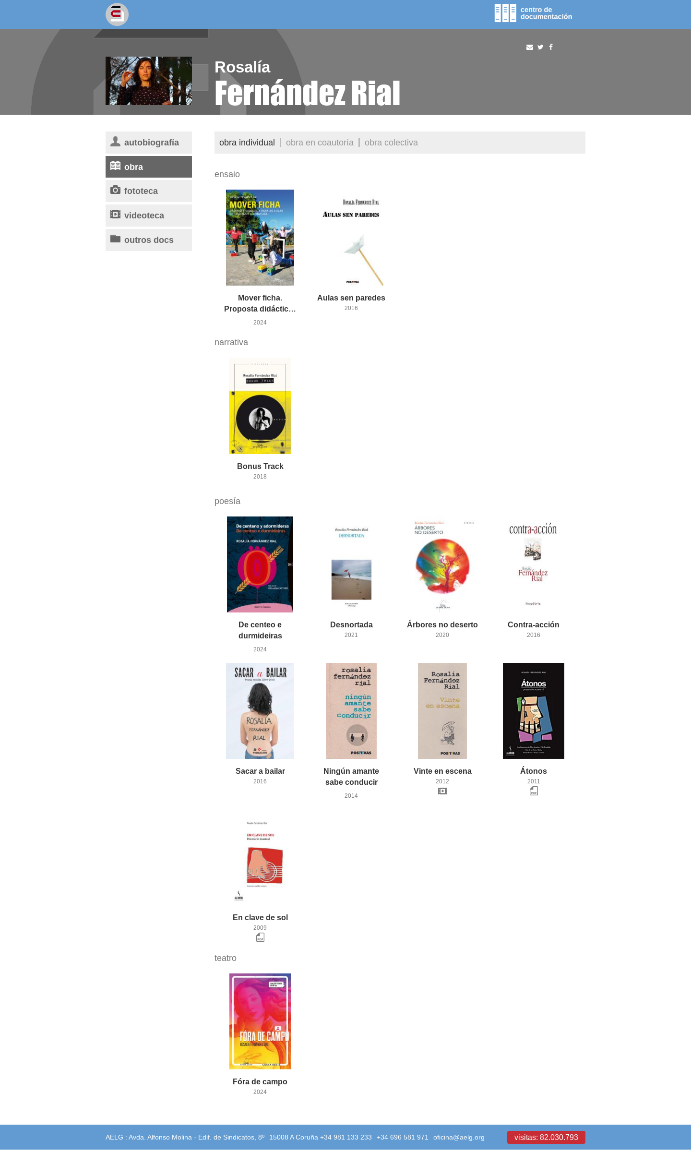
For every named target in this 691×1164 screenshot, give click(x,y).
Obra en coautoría (320, 142)
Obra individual (247, 142)
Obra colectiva (391, 142)
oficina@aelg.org (459, 1137)
